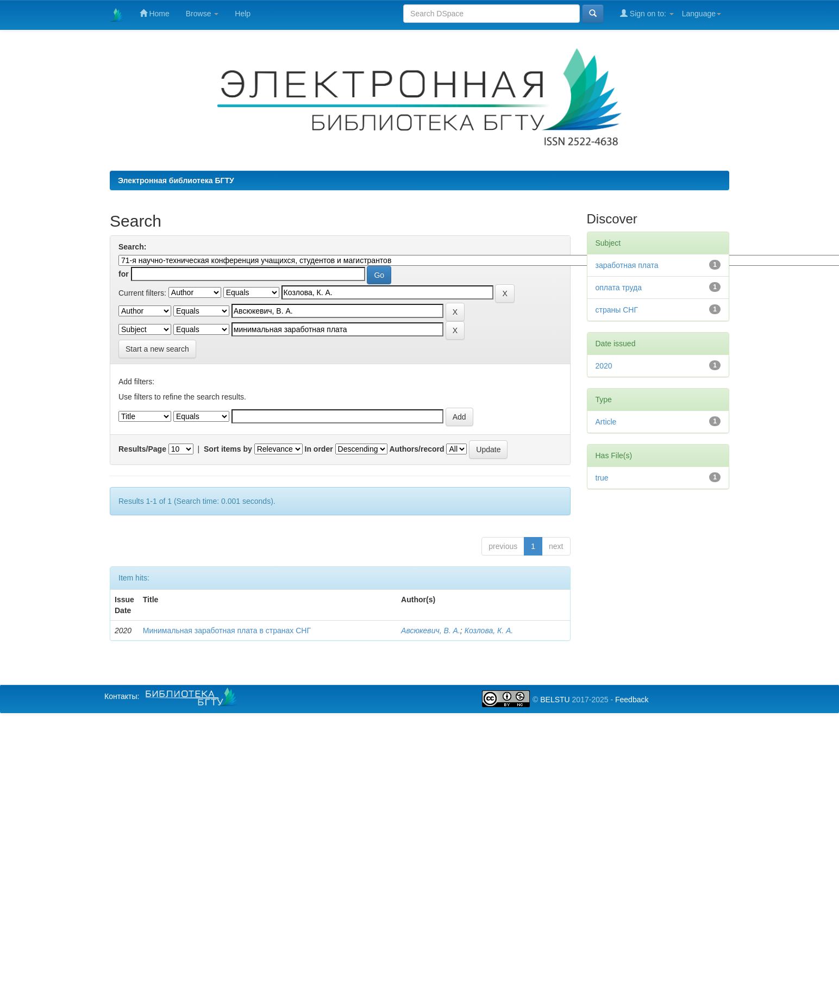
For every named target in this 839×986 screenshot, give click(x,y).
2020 (604, 365)
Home (155, 13)
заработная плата (627, 265)
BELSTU (554, 699)
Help (243, 13)
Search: (132, 246)
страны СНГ (617, 309)
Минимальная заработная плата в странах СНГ (227, 630)
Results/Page (142, 449)
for (123, 274)
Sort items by (228, 449)
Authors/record (416, 449)
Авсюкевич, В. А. (430, 630)
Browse (202, 13)
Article (606, 421)
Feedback (631, 699)
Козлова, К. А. (489, 630)
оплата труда (619, 287)
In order (319, 449)
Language (701, 13)
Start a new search (157, 349)
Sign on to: (647, 13)
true (602, 477)
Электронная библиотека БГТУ (176, 180)
